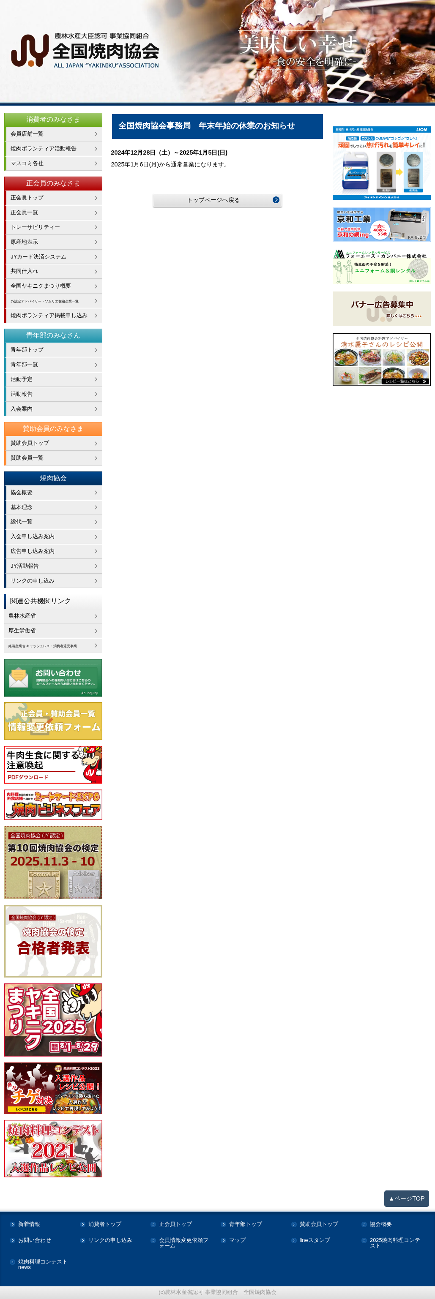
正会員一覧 (24, 212)
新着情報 (29, 1224)
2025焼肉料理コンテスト (395, 1243)
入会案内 (22, 409)
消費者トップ (104, 1224)
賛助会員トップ (30, 443)
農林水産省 (22, 616)
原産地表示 (24, 242)
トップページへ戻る (213, 199)
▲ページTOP (406, 1198)
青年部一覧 (24, 364)
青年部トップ (27, 349)
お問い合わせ (34, 1240)
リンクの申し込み (33, 580)
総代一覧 (22, 521)
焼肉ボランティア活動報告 (44, 148)
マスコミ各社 (27, 163)
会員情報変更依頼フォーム (183, 1243)
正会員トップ (27, 197)
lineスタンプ (315, 1240)
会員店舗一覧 (27, 134)
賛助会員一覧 (27, 458)
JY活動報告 (25, 566)
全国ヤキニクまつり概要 (41, 286)
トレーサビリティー (35, 227)
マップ (237, 1240)
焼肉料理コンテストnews (43, 1264)
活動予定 (22, 379)
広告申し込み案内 (33, 551)
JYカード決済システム (38, 256)
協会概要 (22, 492)
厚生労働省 (22, 630)
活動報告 (22, 394)
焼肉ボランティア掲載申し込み (49, 315)
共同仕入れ (24, 271)
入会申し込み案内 (33, 536)
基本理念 (22, 507)
